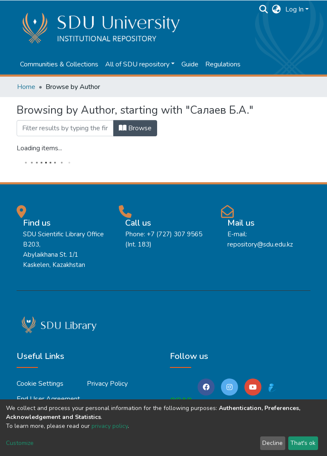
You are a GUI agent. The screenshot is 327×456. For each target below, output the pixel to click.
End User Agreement (48, 399)
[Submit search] (264, 9)
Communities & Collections (59, 64)
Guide (189, 64)
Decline (272, 443)
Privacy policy (107, 383)
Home (26, 87)
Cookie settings (40, 383)
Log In (294, 9)
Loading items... (39, 148)
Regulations (223, 64)
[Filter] (65, 128)
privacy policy (110, 426)
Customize (20, 443)
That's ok (303, 443)
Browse (135, 128)
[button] (277, 9)
